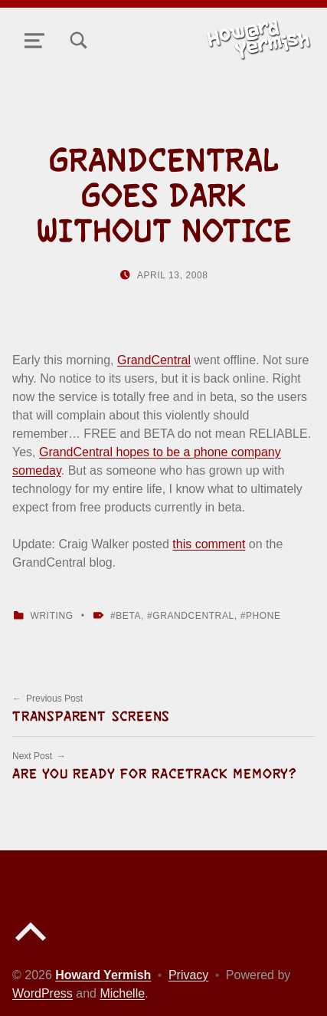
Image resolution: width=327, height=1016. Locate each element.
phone (263, 615)
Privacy (188, 974)
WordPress (42, 993)
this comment (208, 544)
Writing (52, 615)
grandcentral (193, 615)
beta (128, 615)
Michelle (122, 993)
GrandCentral (154, 360)
